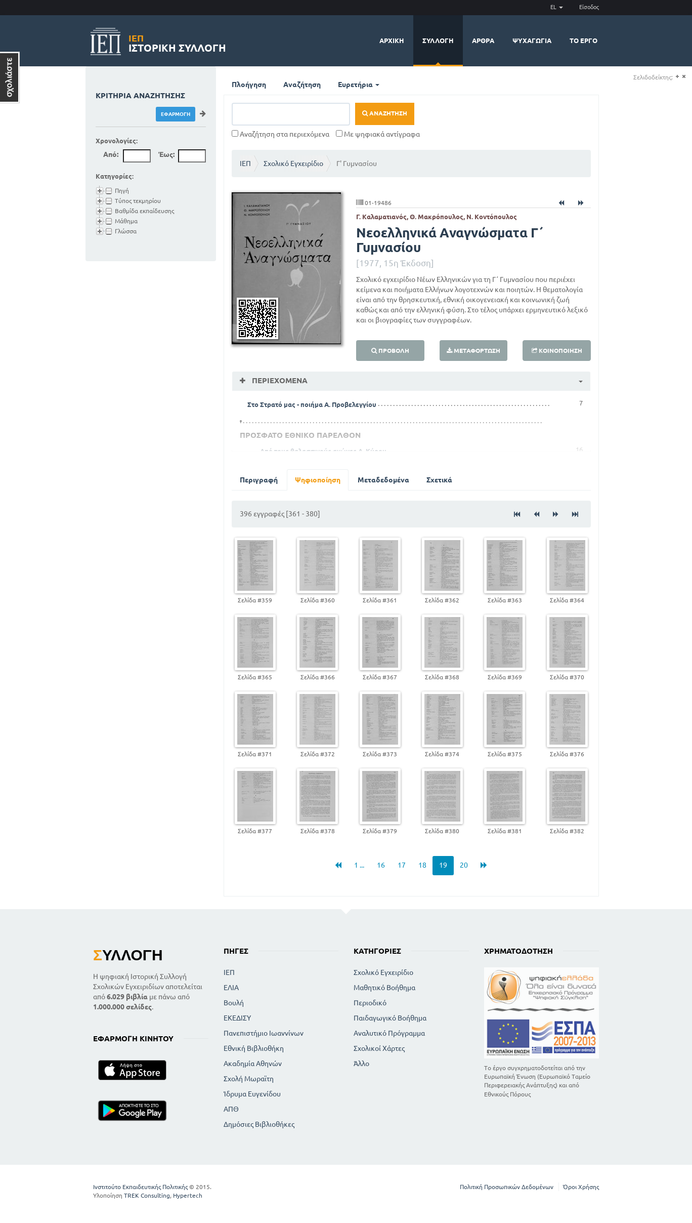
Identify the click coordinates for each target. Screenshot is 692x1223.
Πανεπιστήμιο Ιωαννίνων (264, 1033)
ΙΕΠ (245, 163)
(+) (677, 76)
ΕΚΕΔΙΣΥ (237, 1018)
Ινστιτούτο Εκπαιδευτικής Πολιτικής (140, 1187)
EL (556, 7)
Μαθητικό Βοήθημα (384, 988)
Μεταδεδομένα (383, 480)
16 (381, 865)
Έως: (166, 154)
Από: (110, 154)
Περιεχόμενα (279, 380)
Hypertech (187, 1195)
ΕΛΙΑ (231, 988)
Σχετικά (439, 480)
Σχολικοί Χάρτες (379, 1048)
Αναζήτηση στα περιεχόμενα (280, 134)
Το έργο (583, 40)
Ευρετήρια (358, 84)
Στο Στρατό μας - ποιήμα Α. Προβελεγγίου (311, 404)
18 (422, 865)
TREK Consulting (147, 1195)
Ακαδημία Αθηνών (253, 1063)
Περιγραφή (259, 480)
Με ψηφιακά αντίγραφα (378, 134)
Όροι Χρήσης (581, 1187)
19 (443, 865)
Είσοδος (589, 7)
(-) (683, 76)
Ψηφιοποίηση (317, 480)
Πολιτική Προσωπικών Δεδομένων (506, 1187)
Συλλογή (438, 40)
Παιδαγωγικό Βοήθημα (390, 1018)
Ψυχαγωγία (531, 40)
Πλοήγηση (249, 84)
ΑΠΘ (231, 1109)
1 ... (359, 865)
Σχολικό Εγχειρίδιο (293, 163)
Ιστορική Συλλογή (177, 42)
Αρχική (391, 40)
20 (464, 865)
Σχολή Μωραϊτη (249, 1079)
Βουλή (234, 1003)
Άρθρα (483, 40)
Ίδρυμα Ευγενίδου (252, 1094)
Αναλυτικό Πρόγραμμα (389, 1033)
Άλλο (361, 1063)
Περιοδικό (370, 1003)
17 (402, 865)
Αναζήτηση (302, 84)
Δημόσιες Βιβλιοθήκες (259, 1124)
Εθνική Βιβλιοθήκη (254, 1048)
